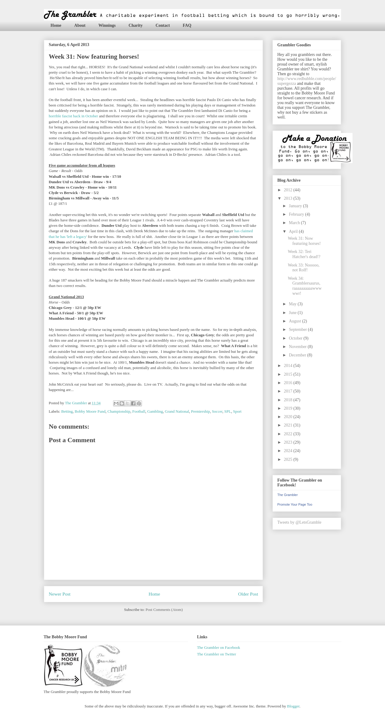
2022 (289, 434)
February (297, 214)
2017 (289, 391)
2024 (289, 450)
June (293, 312)
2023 (289, 442)
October (296, 338)
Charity (135, 25)
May (293, 304)
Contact (163, 25)
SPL (227, 411)
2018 (289, 400)
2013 (289, 198)
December (298, 355)
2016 (289, 383)
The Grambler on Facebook (218, 647)
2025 (289, 459)
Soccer (217, 411)
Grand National (177, 411)
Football (138, 411)
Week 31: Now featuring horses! (304, 241)
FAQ (187, 25)
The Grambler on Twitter (216, 654)
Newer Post (59, 593)
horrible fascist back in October (73, 116)
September (298, 329)
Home (56, 25)
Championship (118, 411)
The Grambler (287, 495)
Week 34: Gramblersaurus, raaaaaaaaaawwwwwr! (305, 286)
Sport (237, 411)
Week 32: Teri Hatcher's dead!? (304, 254)
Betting (67, 411)
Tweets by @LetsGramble (299, 522)
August (295, 321)
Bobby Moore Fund (90, 411)
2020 (289, 416)
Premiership (200, 411)
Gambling (155, 411)
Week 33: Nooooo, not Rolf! (303, 268)
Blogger (293, 706)
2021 (289, 425)
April (294, 231)
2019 (289, 408)
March (295, 222)
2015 (289, 374)
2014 (289, 365)
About (79, 25)
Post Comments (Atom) (164, 609)
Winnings (107, 25)
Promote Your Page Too (294, 504)
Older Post (248, 593)
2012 (289, 190)
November (298, 346)
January (296, 206)
